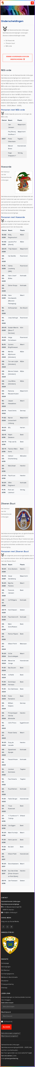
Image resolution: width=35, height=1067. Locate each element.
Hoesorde (6, 166)
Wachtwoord (6, 1012)
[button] (32, 3)
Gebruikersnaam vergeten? (10, 1033)
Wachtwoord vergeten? (9, 1036)
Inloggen (6, 1027)
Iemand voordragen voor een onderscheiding (17, 58)
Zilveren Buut (8, 503)
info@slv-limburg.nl (10, 912)
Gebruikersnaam (7, 1003)
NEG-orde (6, 70)
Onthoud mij (8, 1021)
